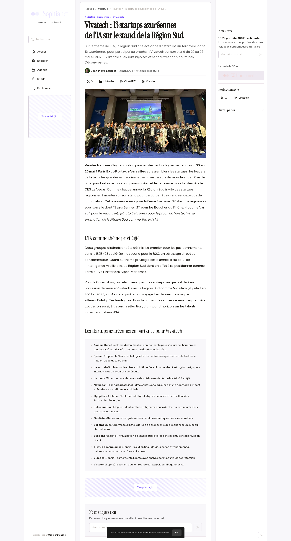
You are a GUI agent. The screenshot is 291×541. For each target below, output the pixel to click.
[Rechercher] (52, 39)
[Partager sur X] (90, 81)
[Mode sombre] (261, 535)
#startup (103, 8)
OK (177, 532)
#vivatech (118, 16)
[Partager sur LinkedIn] (106, 81)
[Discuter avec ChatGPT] (127, 81)
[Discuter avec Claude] (148, 81)
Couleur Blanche (57, 534)
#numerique (104, 16)
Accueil (89, 8)
